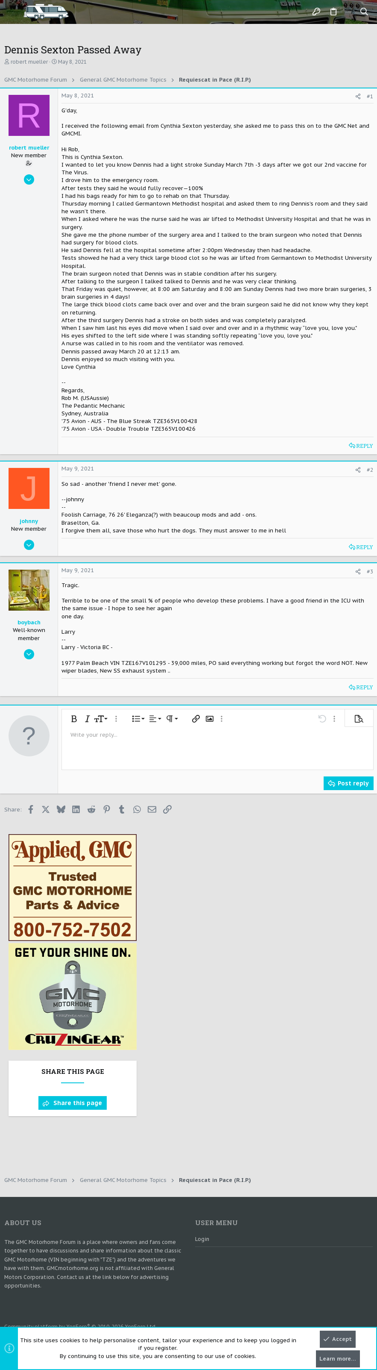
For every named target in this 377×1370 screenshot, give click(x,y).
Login (202, 1239)
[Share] (358, 96)
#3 (370, 571)
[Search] (364, 12)
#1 (370, 96)
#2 (370, 469)
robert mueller (29, 62)
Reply (364, 445)
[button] (12, 12)
